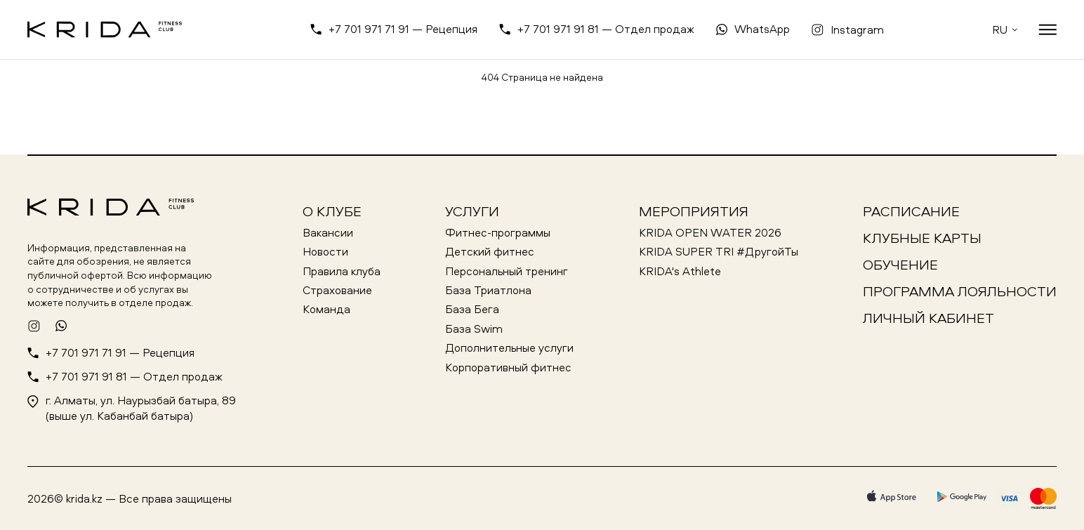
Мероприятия (693, 210)
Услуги (472, 210)
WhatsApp (762, 29)
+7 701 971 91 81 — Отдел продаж (605, 29)
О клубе (332, 210)
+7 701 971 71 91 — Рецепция (403, 29)
